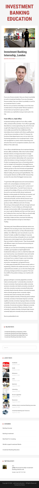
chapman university (27, 298)
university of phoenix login (22, 309)
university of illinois (17, 307)
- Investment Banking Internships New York (16, 335)
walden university (28, 284)
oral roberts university (21, 286)
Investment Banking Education (11, 449)
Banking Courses (7, 428)
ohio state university (20, 303)
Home (23, 485)
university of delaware (23, 305)
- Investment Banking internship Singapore (15, 333)
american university (9, 286)
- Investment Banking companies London (15, 331)
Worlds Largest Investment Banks (12, 444)
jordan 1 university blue (19, 282)
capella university (9, 301)
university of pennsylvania (16, 284)
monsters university (20, 288)
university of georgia (19, 301)
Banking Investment (9, 58)
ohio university (11, 288)
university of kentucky (20, 296)
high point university (15, 311)
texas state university (15, 294)
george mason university (19, 292)
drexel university (14, 290)
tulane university (8, 282)
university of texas (27, 307)
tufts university (26, 294)
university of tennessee (16, 298)
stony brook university (27, 311)
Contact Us (17, 485)
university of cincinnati (10, 305)
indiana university (30, 301)
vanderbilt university (9, 303)
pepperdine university (26, 279)
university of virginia (9, 309)
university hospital (9, 296)
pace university (31, 303)
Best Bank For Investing (9, 439)
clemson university (24, 290)
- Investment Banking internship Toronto (15, 337)
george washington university (12, 279)
